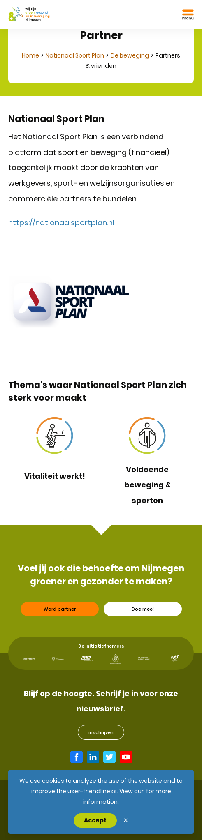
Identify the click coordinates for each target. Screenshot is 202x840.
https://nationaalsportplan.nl (61, 222)
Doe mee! (143, 612)
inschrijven (101, 732)
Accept (95, 820)
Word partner (60, 612)
